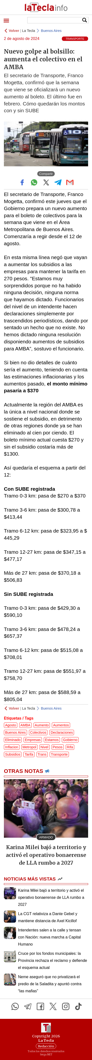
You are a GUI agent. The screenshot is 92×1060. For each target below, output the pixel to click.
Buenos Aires (51, 31)
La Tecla (28, 31)
